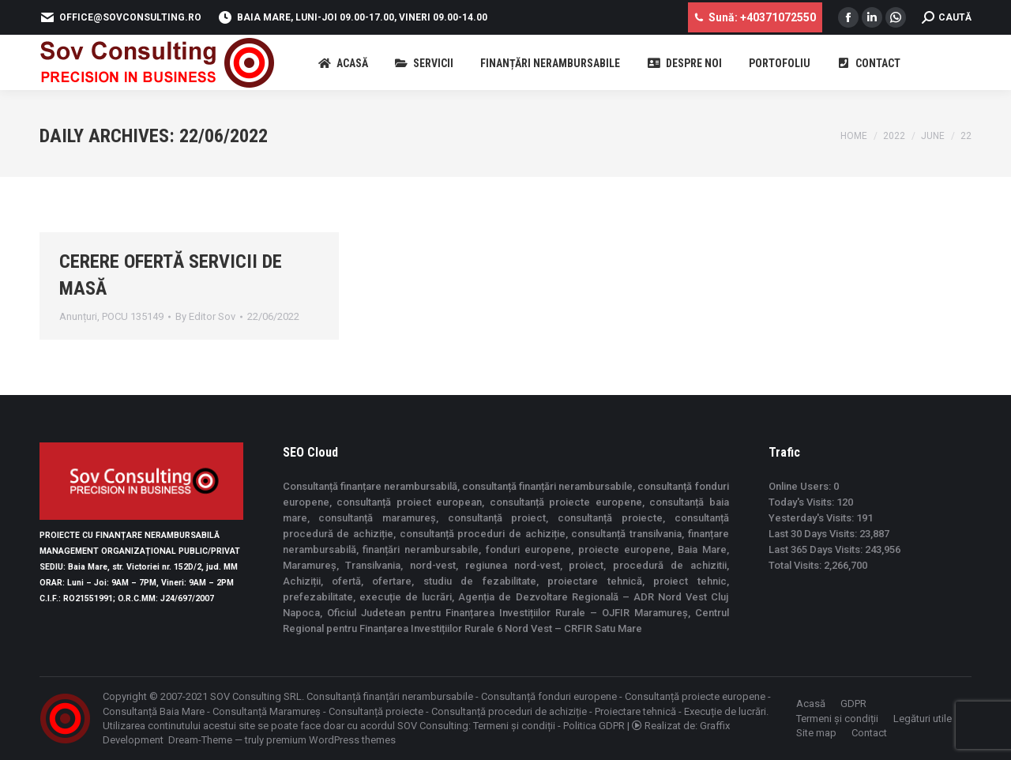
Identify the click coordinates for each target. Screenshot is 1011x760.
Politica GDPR (594, 726)
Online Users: (801, 486)
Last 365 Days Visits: (817, 549)
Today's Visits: (802, 502)
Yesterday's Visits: (812, 518)
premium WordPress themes (331, 740)
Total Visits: (796, 565)
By (205, 316)
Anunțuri (78, 316)
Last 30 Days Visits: (814, 534)
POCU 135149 (132, 316)
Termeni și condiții (514, 726)
